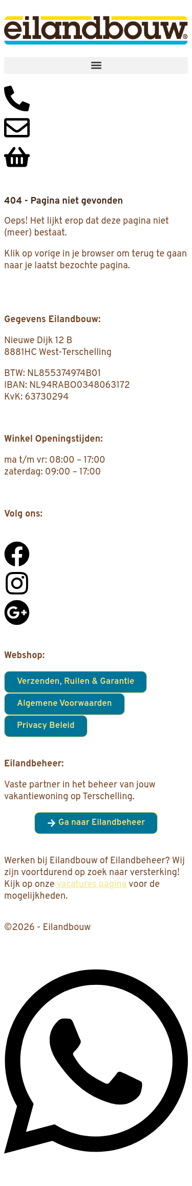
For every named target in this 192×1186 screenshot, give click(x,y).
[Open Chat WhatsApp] (96, 1164)
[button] (96, 65)
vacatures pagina (92, 885)
